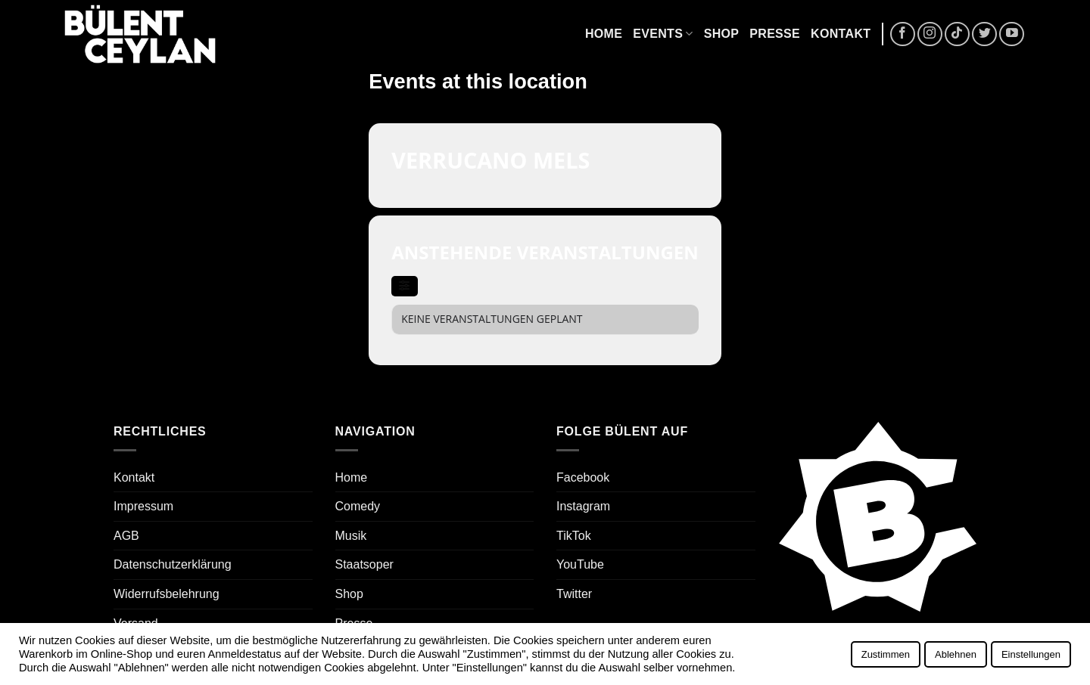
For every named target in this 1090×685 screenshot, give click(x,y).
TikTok (573, 535)
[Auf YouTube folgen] (1011, 34)
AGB (126, 535)
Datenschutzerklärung (173, 564)
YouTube (580, 564)
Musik (351, 535)
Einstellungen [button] (1030, 654)
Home (603, 33)
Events (663, 33)
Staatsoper (364, 564)
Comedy (358, 506)
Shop (722, 33)
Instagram (583, 506)
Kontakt (840, 33)
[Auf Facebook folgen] (902, 34)
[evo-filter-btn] (404, 286)
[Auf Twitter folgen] (984, 34)
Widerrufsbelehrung (167, 593)
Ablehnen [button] (955, 654)
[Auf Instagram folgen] (929, 34)
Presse (774, 33)
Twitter (574, 593)
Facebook (582, 477)
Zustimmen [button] (885, 654)
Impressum (143, 506)
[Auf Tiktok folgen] (957, 34)
